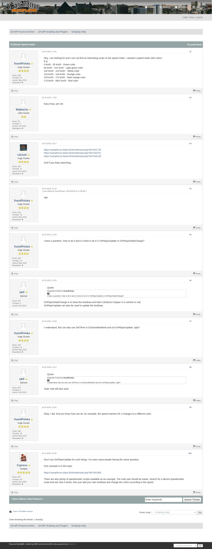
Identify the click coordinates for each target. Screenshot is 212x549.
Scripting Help (78, 31)
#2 (190, 98)
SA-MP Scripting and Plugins (53, 31)
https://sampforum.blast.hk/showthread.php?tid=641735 (72, 149)
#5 (190, 235)
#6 (190, 280)
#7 (190, 321)
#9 (190, 407)
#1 (190, 52)
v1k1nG (22, 154)
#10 (189, 453)
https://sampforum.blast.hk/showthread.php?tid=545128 (72, 156)
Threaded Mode (194, 44)
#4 (190, 189)
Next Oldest (19, 499)
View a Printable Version (23, 511)
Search (165, 7)
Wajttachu (22, 109)
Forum (150, 7)
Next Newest (34, 499)
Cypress (22, 465)
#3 (190, 143)
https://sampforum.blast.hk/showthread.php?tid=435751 (72, 153)
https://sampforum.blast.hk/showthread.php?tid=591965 (72, 472)
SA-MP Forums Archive (22, 31)
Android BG (48, 544)
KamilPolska (22, 63)
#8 (190, 367)
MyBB (21, 544)
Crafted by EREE (31, 544)
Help (196, 7)
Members (181, 7)
